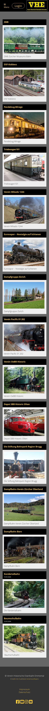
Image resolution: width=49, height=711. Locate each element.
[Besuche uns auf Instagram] (26, 701)
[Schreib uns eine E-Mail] (31, 701)
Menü (6, 5)
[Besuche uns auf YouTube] (22, 701)
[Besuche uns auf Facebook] (18, 701)
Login (18, 6)
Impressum (24, 689)
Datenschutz (24, 692)
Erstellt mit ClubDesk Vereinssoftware (24, 679)
